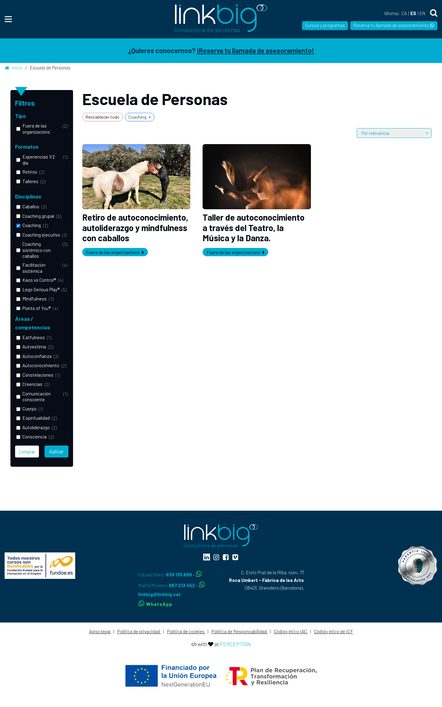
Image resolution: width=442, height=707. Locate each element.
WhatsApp (155, 604)
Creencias (32, 384)
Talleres (30, 181)
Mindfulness (34, 298)
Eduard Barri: (165, 574)
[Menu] (8, 19)
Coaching (31, 225)
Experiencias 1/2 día (38, 159)
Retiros (29, 172)
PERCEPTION (235, 644)
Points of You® (36, 308)
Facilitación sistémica (33, 267)
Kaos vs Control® (39, 280)
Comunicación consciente (36, 396)
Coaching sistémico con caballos (36, 250)
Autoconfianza (37, 356)
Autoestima (34, 346)
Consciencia (34, 436)
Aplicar (56, 451)
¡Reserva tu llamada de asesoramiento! (255, 50)
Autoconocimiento (40, 365)
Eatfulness (33, 337)
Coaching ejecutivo (41, 235)
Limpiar (27, 451)
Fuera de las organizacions (36, 128)
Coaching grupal (38, 216)
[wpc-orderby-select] (394, 133)
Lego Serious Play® (41, 289)
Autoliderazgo (36, 427)
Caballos (30, 206)
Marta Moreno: (167, 585)
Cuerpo (29, 408)
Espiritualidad (36, 418)
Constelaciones (37, 375)
